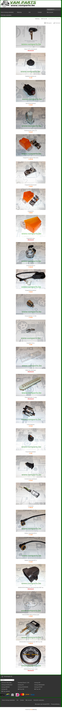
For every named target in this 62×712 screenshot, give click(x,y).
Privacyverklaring (55, 704)
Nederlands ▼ (50, 9)
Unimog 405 (4, 689)
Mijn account (50, 12)
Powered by (31, 709)
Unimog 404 (37, 682)
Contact (40, 12)
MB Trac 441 (37, 689)
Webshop (19, 12)
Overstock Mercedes (6, 682)
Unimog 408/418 (5, 687)
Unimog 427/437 (38, 687)
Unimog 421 (21, 684)
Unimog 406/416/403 (39, 684)
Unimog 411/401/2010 (6, 684)
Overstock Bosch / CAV (23, 682)
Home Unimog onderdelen (7, 12)
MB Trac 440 (21, 689)
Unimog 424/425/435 (23, 687)
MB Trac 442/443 (5, 691)
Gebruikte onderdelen (6, 15)
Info (29, 12)
